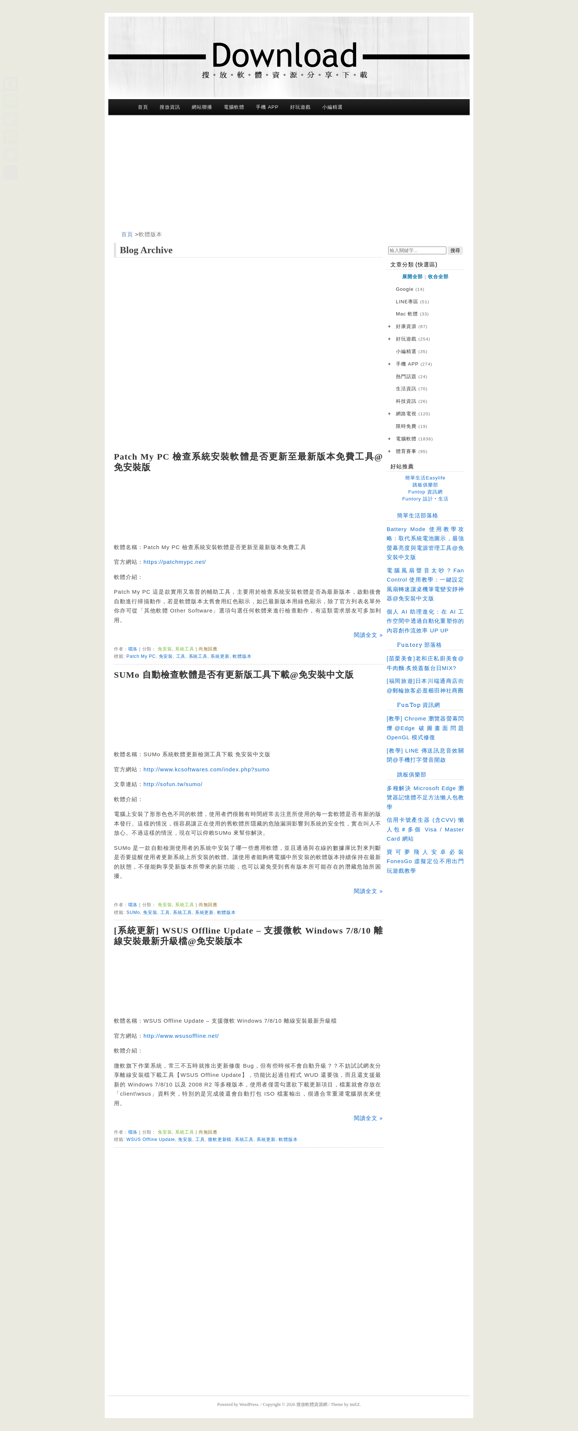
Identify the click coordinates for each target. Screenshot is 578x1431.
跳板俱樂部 (425, 485)
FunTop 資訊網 (418, 705)
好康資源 (412, 326)
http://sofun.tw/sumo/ (172, 784)
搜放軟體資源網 (311, 1404)
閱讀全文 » (368, 635)
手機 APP (267, 107)
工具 (181, 656)
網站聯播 (202, 107)
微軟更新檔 (219, 1139)
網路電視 (413, 414)
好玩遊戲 (300, 107)
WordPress (248, 1404)
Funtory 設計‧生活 (425, 499)
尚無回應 (208, 649)
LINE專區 (412, 302)
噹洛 (133, 649)
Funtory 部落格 (419, 645)
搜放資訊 (170, 107)
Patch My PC (141, 656)
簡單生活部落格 (417, 515)
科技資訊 (412, 401)
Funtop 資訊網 (425, 492)
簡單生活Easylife (425, 478)
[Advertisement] (289, 174)
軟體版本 (150, 234)
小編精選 (332, 107)
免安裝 (165, 649)
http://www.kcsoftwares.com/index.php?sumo (206, 769)
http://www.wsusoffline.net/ (181, 1036)
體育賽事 (412, 451)
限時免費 (412, 426)
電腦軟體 (234, 107)
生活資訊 (412, 388)
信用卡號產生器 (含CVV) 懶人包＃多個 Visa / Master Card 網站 (425, 829)
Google (410, 289)
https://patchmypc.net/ (174, 562)
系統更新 (219, 656)
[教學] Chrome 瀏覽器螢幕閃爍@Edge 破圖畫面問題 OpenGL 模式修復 (425, 727)
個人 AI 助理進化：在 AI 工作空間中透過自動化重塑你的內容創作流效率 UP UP (425, 621)
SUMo (133, 912)
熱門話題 (412, 376)
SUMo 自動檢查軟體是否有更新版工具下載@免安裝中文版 (234, 675)
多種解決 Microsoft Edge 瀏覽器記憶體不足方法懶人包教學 (425, 797)
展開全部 (412, 276)
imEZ (354, 1404)
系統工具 (184, 649)
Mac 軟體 (412, 314)
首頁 (143, 107)
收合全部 (438, 276)
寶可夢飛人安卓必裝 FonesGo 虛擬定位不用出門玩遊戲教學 (425, 861)
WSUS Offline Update (150, 1139)
